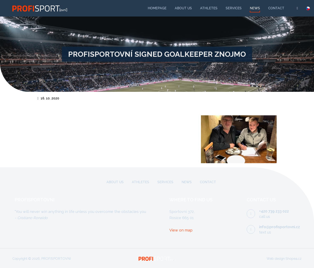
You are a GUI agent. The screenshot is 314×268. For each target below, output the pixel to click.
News (255, 8)
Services (234, 8)
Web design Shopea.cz (284, 259)
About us (183, 8)
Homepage (157, 8)
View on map (180, 230)
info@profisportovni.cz (279, 227)
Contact (276, 8)
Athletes (208, 8)
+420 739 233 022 (274, 211)
